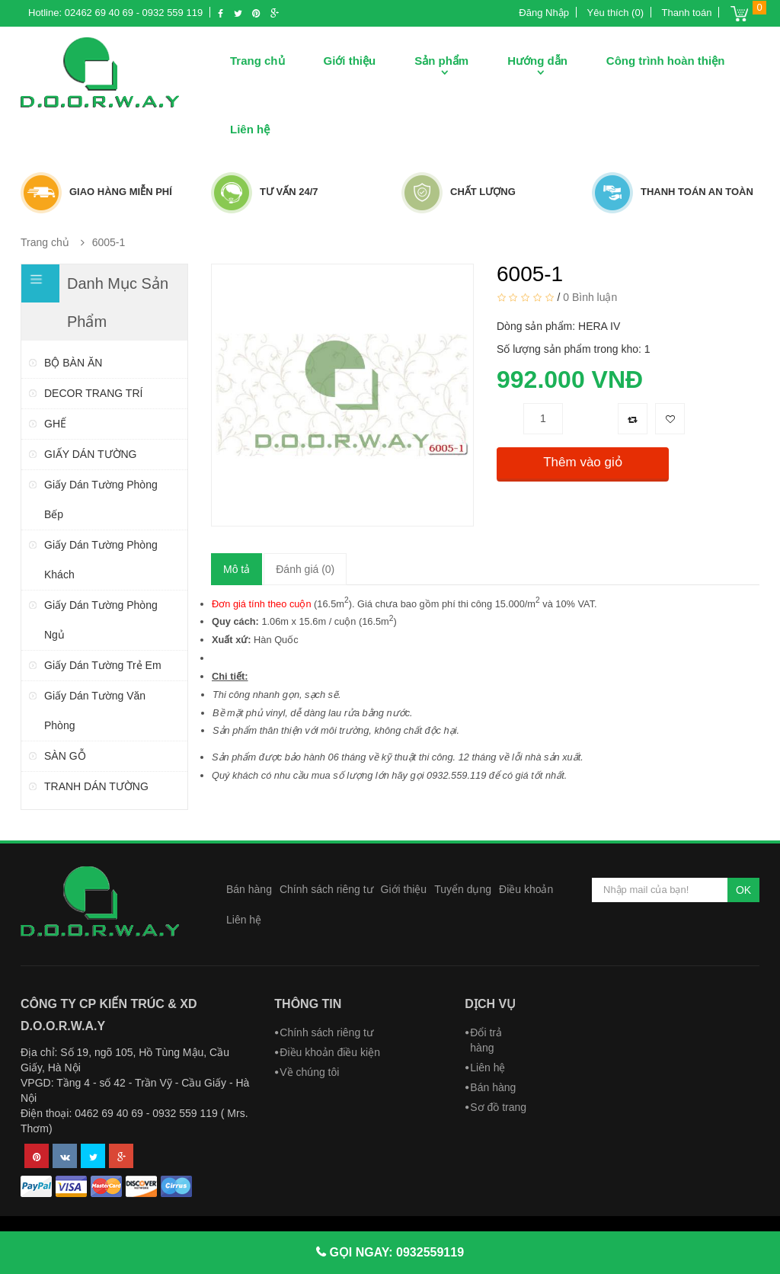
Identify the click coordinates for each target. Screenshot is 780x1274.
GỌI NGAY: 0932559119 (395, 1252)
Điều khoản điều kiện (330, 1052)
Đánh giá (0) (305, 569)
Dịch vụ (490, 1003)
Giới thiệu (350, 60)
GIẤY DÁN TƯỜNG (90, 454)
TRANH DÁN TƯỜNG (96, 786)
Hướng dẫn (537, 60)
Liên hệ (250, 129)
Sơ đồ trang (498, 1107)
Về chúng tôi (309, 1072)
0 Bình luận (590, 296)
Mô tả (236, 569)
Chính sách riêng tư (326, 889)
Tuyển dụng (462, 889)
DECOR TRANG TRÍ (93, 393)
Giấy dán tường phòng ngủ (101, 620)
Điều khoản (526, 889)
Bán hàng (249, 889)
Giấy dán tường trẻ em (102, 665)
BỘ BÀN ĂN (73, 363)
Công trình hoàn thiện (665, 60)
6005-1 (109, 242)
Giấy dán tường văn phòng (94, 710)
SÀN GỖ (65, 756)
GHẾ (55, 424)
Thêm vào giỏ (582, 462)
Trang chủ (257, 60)
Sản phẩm (441, 60)
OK (743, 890)
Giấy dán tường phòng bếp (101, 499)
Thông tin (307, 1003)
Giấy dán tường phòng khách (101, 560)
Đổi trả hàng (486, 1040)
